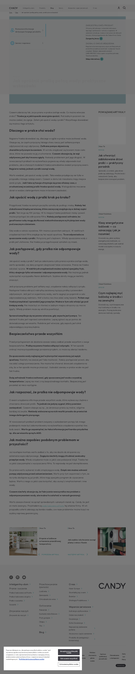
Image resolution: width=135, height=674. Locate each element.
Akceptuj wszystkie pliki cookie (69, 652)
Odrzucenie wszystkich (68, 658)
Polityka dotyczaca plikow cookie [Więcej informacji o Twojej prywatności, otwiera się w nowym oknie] (31, 659)
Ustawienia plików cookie (68, 664)
